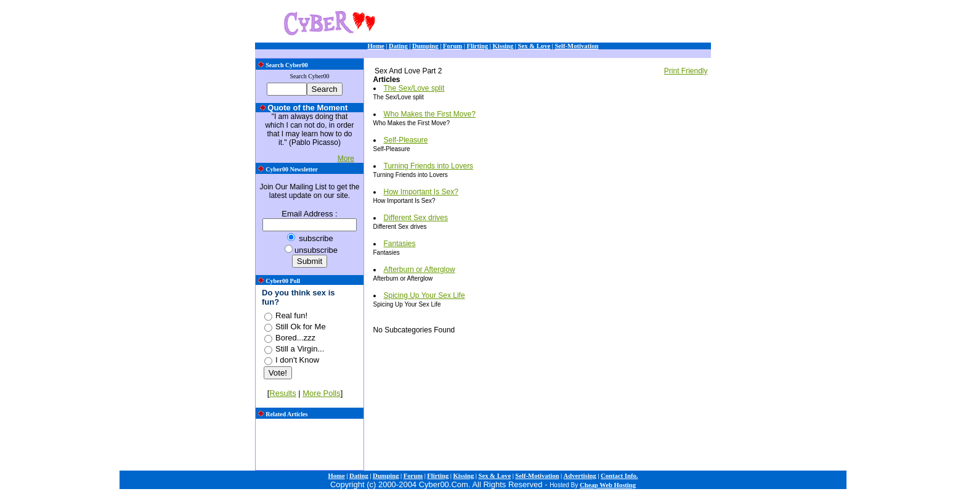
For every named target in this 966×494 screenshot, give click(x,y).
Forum (452, 46)
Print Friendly (686, 71)
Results (282, 393)
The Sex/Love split (414, 88)
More (346, 158)
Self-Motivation (576, 46)
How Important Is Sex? (421, 191)
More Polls (321, 393)
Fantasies (400, 243)
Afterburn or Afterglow (419, 269)
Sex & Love (534, 46)
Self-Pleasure (406, 140)
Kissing (503, 46)
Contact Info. (619, 475)
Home (376, 46)
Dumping (425, 46)
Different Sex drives (416, 217)
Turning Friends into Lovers (429, 166)
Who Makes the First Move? (430, 114)
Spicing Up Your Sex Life (424, 295)
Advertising (580, 475)
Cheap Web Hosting (608, 485)
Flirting (477, 46)
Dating (398, 46)
